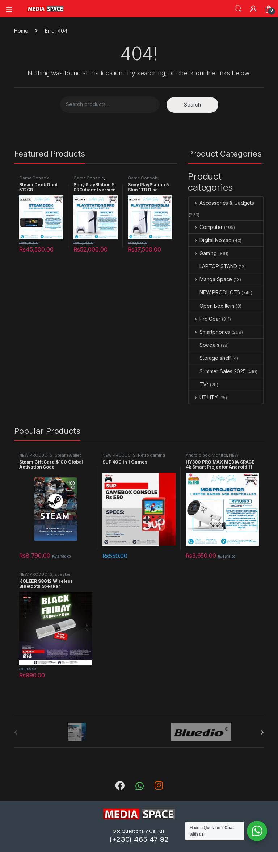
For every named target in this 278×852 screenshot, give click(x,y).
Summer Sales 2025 (217, 371)
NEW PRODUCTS (214, 292)
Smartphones (209, 332)
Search (238, 9)
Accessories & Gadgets (221, 203)
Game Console (34, 177)
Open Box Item (211, 306)
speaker (63, 574)
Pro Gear (204, 319)
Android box (198, 455)
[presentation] (262, 732)
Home (21, 31)
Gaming (203, 253)
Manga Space (210, 279)
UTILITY (203, 397)
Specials (204, 345)
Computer (206, 227)
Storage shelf (210, 358)
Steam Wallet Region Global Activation (50, 457)
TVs (199, 384)
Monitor (219, 455)
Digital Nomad (210, 240)
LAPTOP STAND (213, 266)
